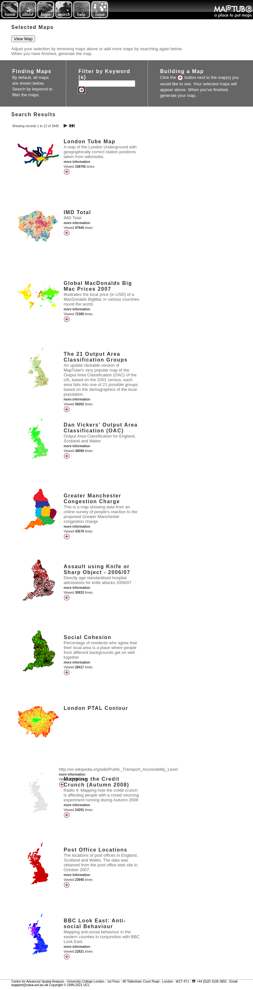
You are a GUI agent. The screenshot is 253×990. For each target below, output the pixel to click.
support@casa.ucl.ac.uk (29, 985)
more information (77, 162)
